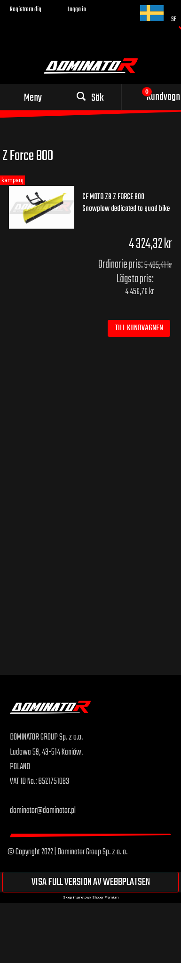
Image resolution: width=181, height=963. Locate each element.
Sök (97, 98)
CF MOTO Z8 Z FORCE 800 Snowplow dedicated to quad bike (126, 203)
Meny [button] (33, 98)
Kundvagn (163, 97)
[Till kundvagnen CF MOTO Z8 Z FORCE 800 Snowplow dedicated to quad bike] (139, 328)
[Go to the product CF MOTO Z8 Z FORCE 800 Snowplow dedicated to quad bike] (41, 207)
